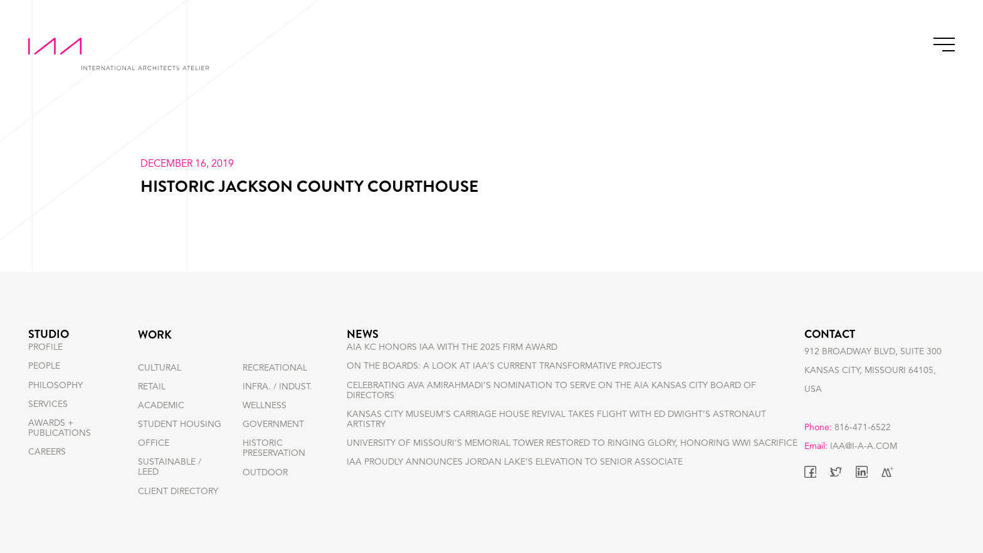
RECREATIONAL (275, 368)
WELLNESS (264, 405)
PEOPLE (44, 386)
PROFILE (45, 368)
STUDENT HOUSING (179, 424)
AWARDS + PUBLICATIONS (59, 448)
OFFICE (153, 443)
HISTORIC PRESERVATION (274, 448)
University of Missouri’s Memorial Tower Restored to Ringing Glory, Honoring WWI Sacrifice (572, 464)
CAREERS (47, 472)
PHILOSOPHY (55, 405)
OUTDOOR (265, 472)
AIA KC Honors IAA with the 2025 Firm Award (452, 368)
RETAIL (152, 386)
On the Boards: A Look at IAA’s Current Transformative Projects (504, 386)
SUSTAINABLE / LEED (169, 467)
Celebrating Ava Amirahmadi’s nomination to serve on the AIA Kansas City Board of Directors (551, 410)
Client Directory (178, 491)
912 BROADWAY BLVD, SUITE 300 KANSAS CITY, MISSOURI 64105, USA (873, 387)
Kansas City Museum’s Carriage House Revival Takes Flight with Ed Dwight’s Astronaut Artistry (556, 439)
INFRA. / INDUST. (277, 386)
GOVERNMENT (273, 424)
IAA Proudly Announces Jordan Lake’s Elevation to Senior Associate (515, 482)
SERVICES (48, 424)
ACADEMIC (161, 405)
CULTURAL (159, 368)
